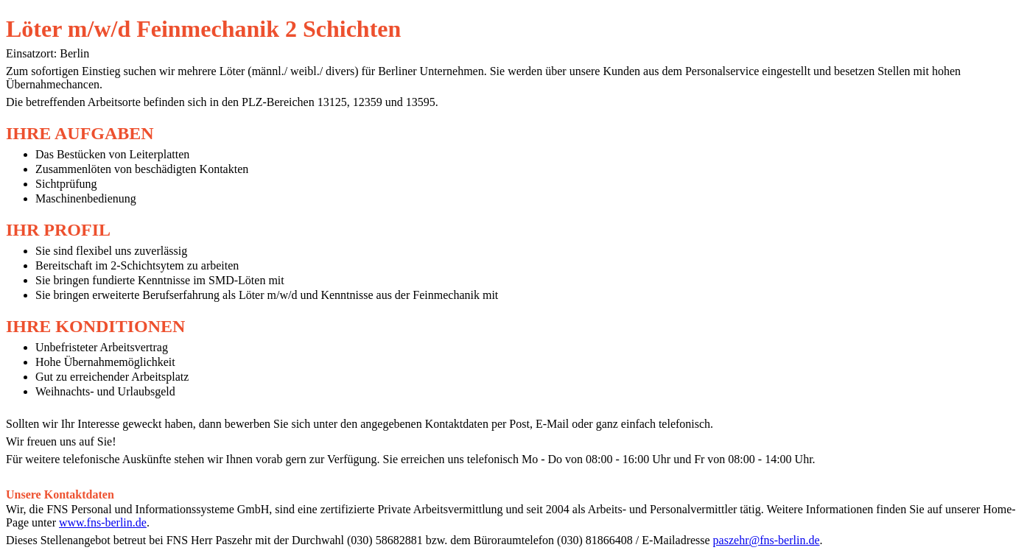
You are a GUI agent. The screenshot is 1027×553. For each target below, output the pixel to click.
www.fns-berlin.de (103, 522)
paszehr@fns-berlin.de (766, 540)
